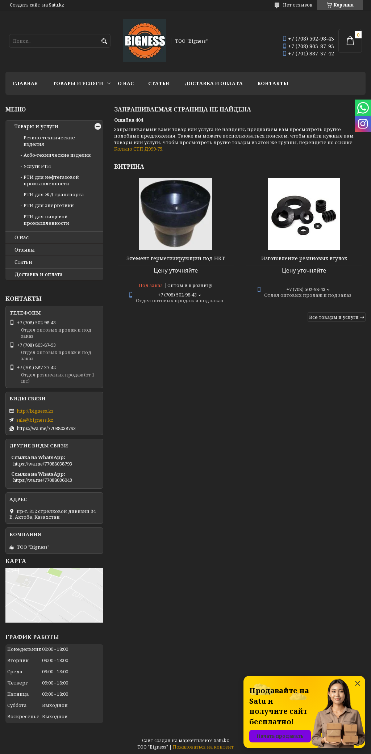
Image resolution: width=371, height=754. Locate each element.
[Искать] (104, 41)
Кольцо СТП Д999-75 (138, 149)
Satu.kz (221, 740)
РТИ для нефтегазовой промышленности (51, 180)
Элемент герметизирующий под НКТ (175, 258)
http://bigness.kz (35, 411)
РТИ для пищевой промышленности (46, 219)
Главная (25, 83)
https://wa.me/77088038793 (46, 428)
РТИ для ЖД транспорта (54, 194)
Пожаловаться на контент (203, 747)
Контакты (272, 83)
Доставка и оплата (213, 83)
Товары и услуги (78, 83)
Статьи (159, 83)
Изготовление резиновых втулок (304, 258)
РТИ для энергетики (49, 205)
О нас (126, 83)
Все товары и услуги (334, 317)
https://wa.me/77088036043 (42, 480)
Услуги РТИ (37, 166)
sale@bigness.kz (34, 420)
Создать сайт (25, 5)
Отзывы (24, 250)
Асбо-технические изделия (57, 155)
